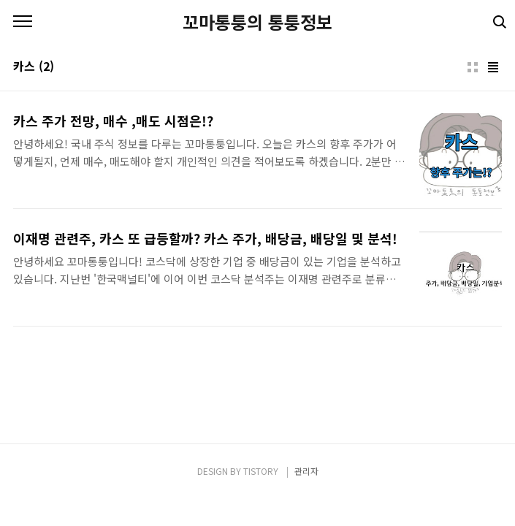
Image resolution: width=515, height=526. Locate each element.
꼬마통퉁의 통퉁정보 (257, 22)
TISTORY (260, 471)
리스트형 (493, 67)
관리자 (306, 471)
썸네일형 (472, 67)
